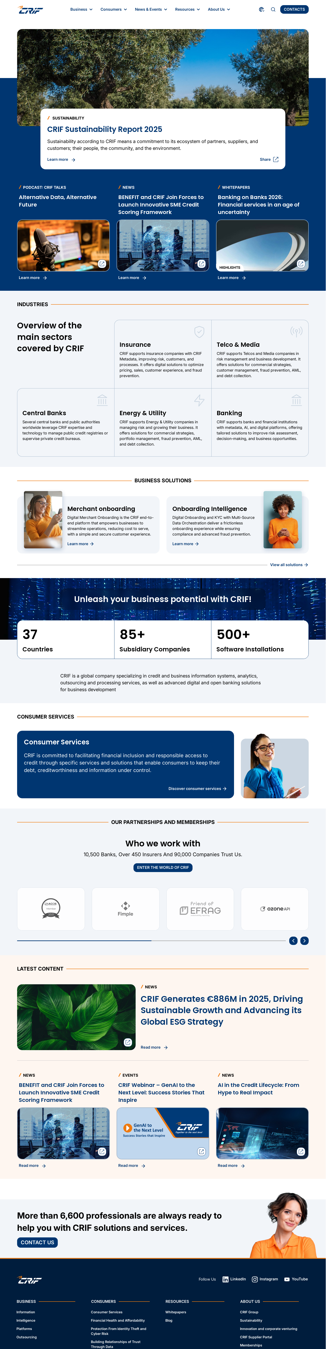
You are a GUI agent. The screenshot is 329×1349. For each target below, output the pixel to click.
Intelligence (25, 1320)
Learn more (33, 277)
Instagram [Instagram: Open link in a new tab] (265, 1279)
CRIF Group (249, 1312)
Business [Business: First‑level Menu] (81, 9)
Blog (168, 1320)
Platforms (24, 1329)
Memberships (251, 1345)
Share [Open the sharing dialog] (269, 159)
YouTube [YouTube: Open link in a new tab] (296, 1279)
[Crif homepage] (30, 9)
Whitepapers (175, 1312)
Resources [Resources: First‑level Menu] (188, 9)
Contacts (294, 9)
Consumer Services (107, 1312)
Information (25, 1312)
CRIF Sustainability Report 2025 (104, 129)
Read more (32, 1165)
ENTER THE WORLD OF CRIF (163, 867)
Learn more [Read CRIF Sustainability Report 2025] (61, 159)
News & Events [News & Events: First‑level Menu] (151, 9)
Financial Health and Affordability (118, 1320)
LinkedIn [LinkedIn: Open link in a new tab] (234, 1279)
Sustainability (251, 1320)
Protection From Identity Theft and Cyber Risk (118, 1331)
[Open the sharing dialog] (102, 264)
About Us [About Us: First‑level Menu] (219, 9)
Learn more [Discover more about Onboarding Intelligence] (185, 543)
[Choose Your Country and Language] (262, 9)
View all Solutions (289, 564)
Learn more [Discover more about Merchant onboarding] (80, 543)
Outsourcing (26, 1337)
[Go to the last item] (293, 941)
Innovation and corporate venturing (268, 1329)
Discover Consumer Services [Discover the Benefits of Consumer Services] (198, 788)
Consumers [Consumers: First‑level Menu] (114, 9)
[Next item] (304, 941)
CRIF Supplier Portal (256, 1337)
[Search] (273, 9)
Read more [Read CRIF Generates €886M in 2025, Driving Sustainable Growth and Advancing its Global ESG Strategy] (154, 1047)
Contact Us (37, 1242)
